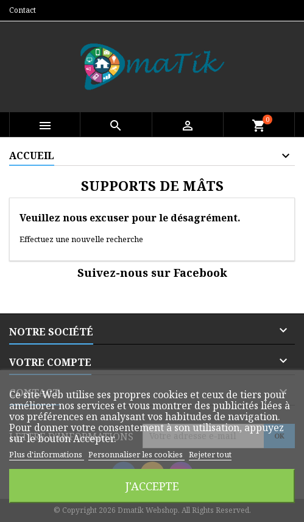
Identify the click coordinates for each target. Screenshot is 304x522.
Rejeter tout (210, 454)
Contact (22, 10)
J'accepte (152, 485)
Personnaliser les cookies (136, 454)
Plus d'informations (46, 454)
